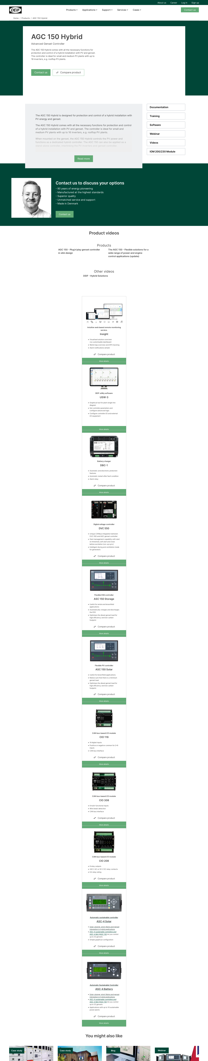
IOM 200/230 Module (162, 151)
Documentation (159, 107)
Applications (88, 9)
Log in (184, 2)
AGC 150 (103, 934)
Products (71, 9)
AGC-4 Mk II (94, 934)
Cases (136, 9)
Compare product (68, 72)
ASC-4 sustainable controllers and (103, 932)
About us (161, 2)
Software (155, 124)
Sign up (195, 2)
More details (104, 361)
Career (173, 2)
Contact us (190, 9)
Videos (154, 142)
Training (155, 116)
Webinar (155, 133)
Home (16, 18)
